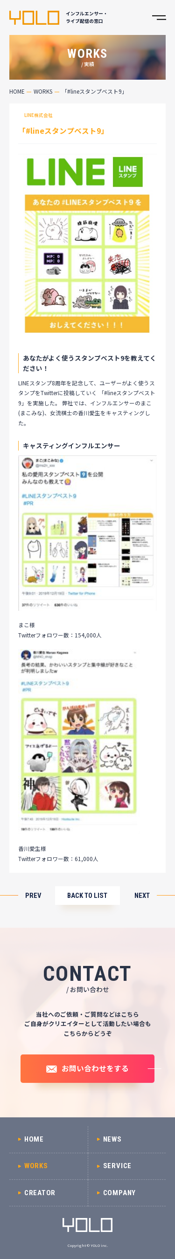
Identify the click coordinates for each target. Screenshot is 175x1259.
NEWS (112, 1139)
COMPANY (119, 1193)
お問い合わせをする (95, 1068)
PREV (33, 896)
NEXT (142, 896)
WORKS (43, 91)
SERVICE (117, 1166)
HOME (17, 91)
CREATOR (40, 1193)
